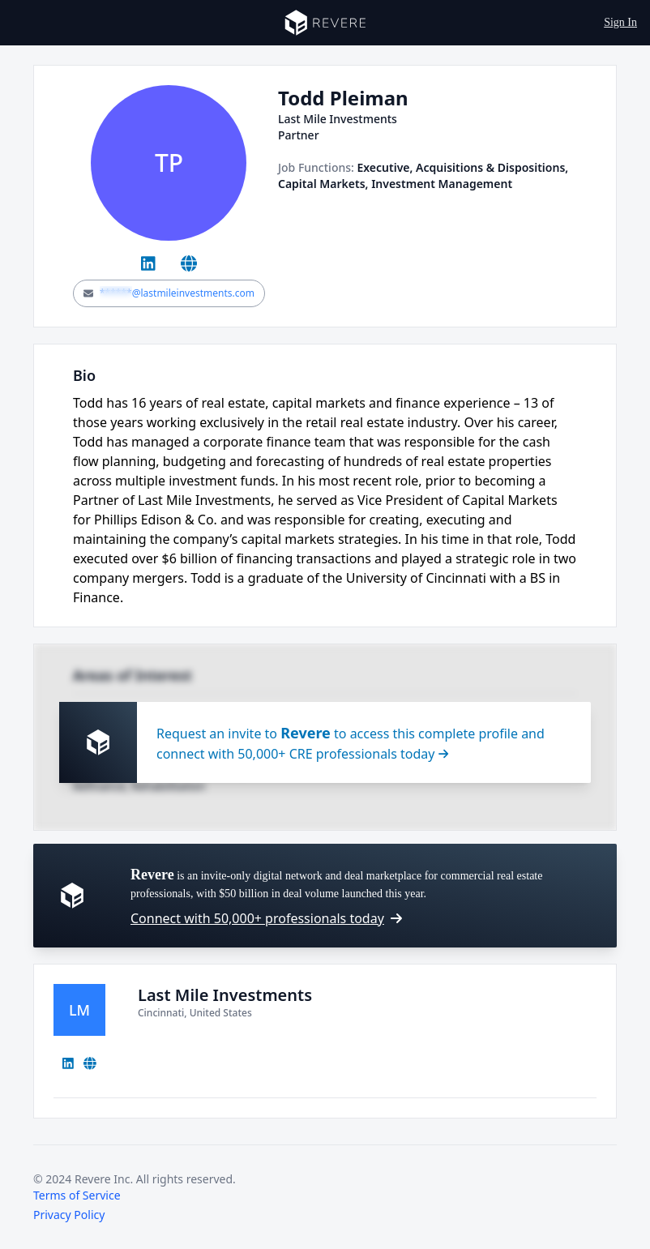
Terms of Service (77, 1195)
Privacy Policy (69, 1214)
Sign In (620, 22)
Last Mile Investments (225, 995)
